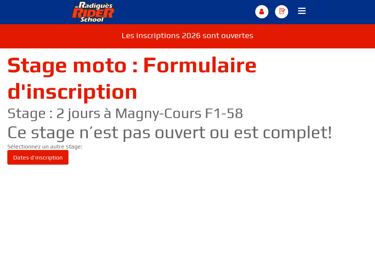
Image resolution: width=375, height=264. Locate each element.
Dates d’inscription (38, 157)
